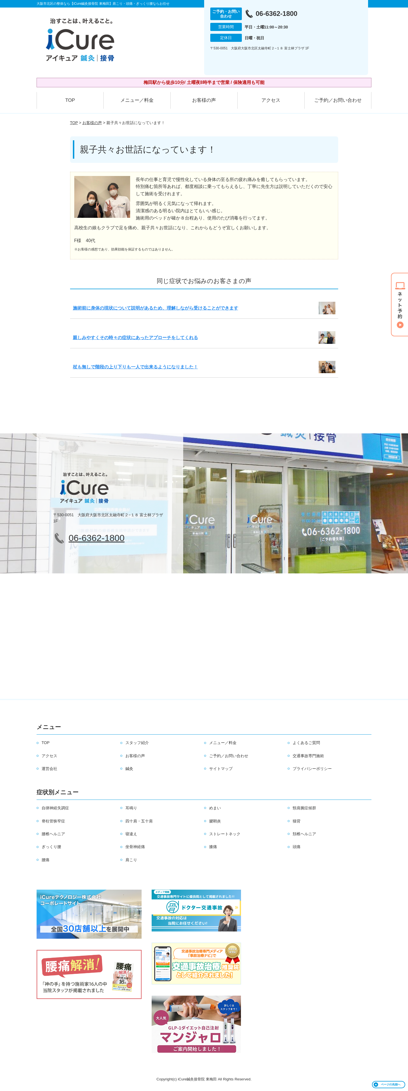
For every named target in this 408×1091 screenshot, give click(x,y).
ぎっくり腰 (51, 846)
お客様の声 (204, 100)
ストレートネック (224, 834)
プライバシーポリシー (312, 768)
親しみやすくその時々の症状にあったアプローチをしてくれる (135, 337)
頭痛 (296, 846)
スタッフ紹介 (137, 742)
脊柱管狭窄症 (53, 821)
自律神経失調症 (55, 808)
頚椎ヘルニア (304, 834)
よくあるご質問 (306, 742)
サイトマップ (221, 768)
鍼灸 (129, 768)
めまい (215, 808)
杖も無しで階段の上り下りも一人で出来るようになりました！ (135, 367)
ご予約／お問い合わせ (338, 100)
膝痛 (213, 846)
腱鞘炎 (215, 821)
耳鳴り (131, 808)
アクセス (270, 100)
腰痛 (45, 860)
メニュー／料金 (137, 100)
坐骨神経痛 (135, 846)
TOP (70, 100)
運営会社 (49, 768)
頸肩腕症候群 (304, 808)
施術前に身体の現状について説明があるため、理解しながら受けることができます (155, 308)
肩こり (131, 860)
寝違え (131, 834)
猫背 (296, 821)
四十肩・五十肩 (139, 821)
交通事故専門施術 (308, 756)
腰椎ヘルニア (53, 834)
